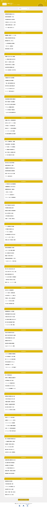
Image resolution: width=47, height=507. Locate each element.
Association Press (25, 503)
